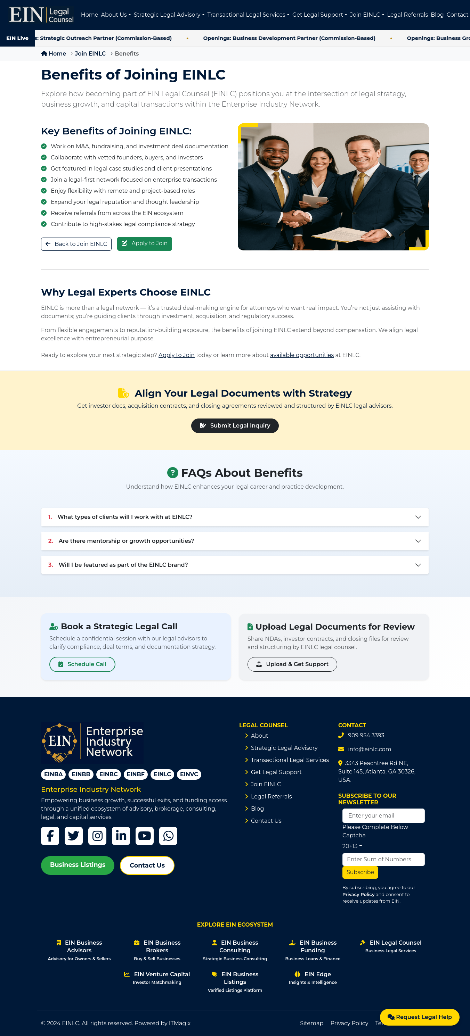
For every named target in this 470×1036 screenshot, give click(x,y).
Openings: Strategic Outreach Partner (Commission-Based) (100, 38)
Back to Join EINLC (76, 243)
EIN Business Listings (235, 982)
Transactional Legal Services (290, 760)
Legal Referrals (407, 14)
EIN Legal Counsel (390, 946)
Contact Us (147, 865)
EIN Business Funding (312, 950)
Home (89, 14)
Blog (437, 14)
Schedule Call (82, 664)
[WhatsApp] (168, 836)
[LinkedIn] (121, 836)
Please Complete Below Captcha (375, 831)
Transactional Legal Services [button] (246, 14)
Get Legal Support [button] (317, 14)
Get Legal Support (276, 772)
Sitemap (311, 1023)
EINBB (81, 774)
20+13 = (352, 846)
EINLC (162, 774)
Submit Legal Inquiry (235, 425)
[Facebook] (50, 836)
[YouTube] (145, 836)
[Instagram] (97, 836)
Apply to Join (145, 243)
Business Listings (77, 864)
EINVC (189, 774)
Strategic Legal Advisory (284, 748)
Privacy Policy (358, 894)
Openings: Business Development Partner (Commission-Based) (298, 38)
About (259, 735)
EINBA (53, 774)
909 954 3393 (366, 735)
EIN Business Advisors (79, 950)
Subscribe (360, 872)
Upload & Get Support (292, 664)
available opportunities (302, 355)
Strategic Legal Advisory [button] (167, 14)
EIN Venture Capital (157, 978)
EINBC (108, 774)
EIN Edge (313, 978)
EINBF (136, 774)
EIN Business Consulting (235, 950)
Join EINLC (90, 53)
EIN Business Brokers (157, 950)
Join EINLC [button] (365, 14)
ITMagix (180, 1023)
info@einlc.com (369, 749)
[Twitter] (74, 836)
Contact (458, 14)
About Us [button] (114, 14)
